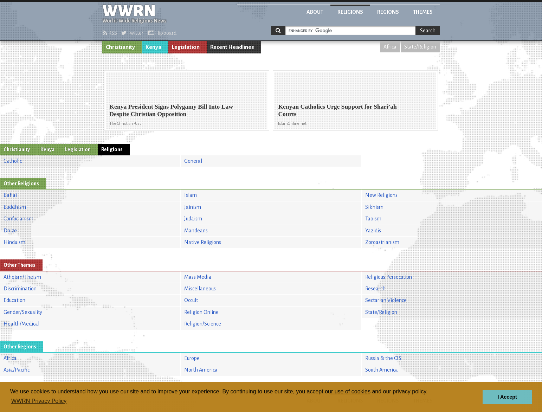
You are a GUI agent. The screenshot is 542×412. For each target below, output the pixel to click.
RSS (110, 33)
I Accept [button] (507, 397)
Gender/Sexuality (23, 312)
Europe (192, 358)
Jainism (192, 207)
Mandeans (196, 230)
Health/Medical (21, 324)
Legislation (186, 47)
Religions (350, 12)
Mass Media (197, 277)
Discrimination (20, 288)
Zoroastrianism (382, 242)
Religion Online (201, 312)
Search (427, 30)
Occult (191, 300)
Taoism (373, 218)
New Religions (381, 195)
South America (381, 370)
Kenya (153, 47)
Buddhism (15, 207)
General (193, 161)
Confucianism (18, 218)
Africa (389, 47)
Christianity (120, 47)
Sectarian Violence (386, 300)
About (315, 12)
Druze (10, 230)
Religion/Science (202, 324)
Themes (423, 12)
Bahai (10, 195)
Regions (388, 12)
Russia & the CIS (383, 358)
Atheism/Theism (22, 277)
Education (14, 300)
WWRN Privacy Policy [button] (38, 401)
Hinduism (14, 242)
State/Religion (420, 47)
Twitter (132, 33)
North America (201, 370)
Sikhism (374, 207)
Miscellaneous (200, 288)
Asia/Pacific (17, 370)
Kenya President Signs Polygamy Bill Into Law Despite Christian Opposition (171, 110)
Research (375, 288)
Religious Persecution (388, 277)
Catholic (13, 161)
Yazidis (373, 230)
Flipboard (162, 33)
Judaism (193, 218)
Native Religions (202, 242)
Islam (190, 195)
